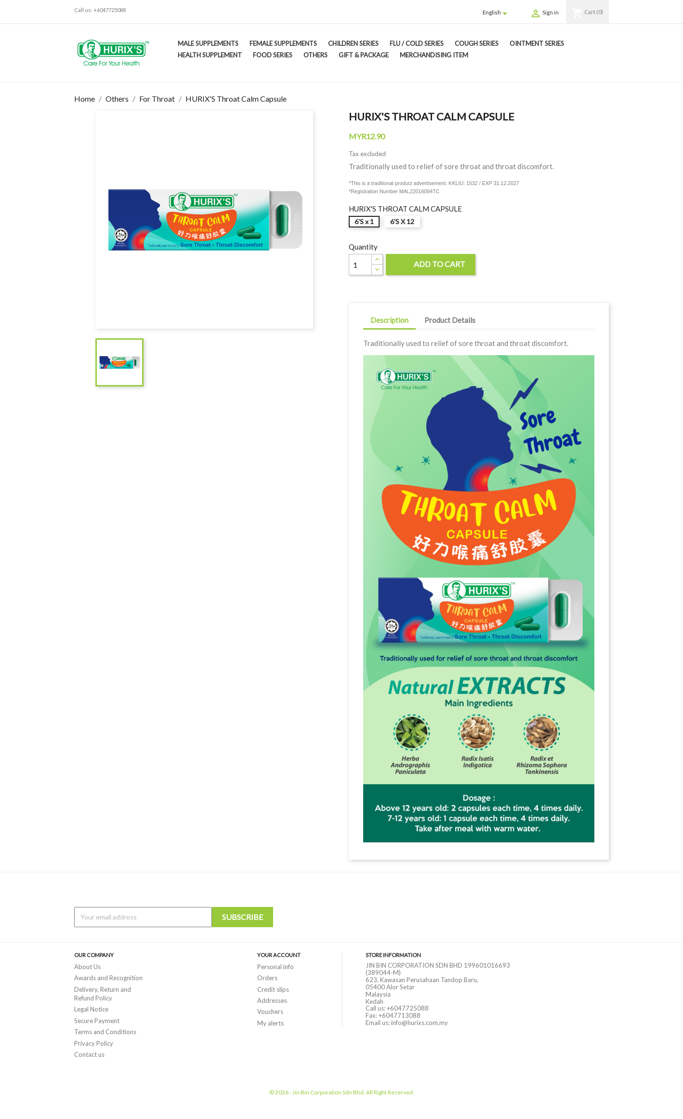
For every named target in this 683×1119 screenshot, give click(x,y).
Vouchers (270, 1011)
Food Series (272, 55)
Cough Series (477, 43)
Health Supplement (210, 55)
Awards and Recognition (108, 978)
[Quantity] (360, 264)
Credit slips (273, 989)
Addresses (272, 1000)
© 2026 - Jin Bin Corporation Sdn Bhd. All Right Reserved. (341, 1092)
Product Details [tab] (449, 320)
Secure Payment (96, 1021)
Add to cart (430, 265)
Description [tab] (389, 320)
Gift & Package (364, 55)
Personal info (275, 967)
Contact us (89, 1054)
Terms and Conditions (105, 1032)
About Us (87, 967)
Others (315, 55)
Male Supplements (208, 43)
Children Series (353, 43)
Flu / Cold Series (417, 43)
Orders (267, 978)
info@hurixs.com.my (419, 1022)
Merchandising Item (434, 55)
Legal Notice (91, 1009)
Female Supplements (283, 43)
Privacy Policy (93, 1043)
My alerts (270, 1023)
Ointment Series (537, 43)
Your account (279, 955)
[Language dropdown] (497, 13)
